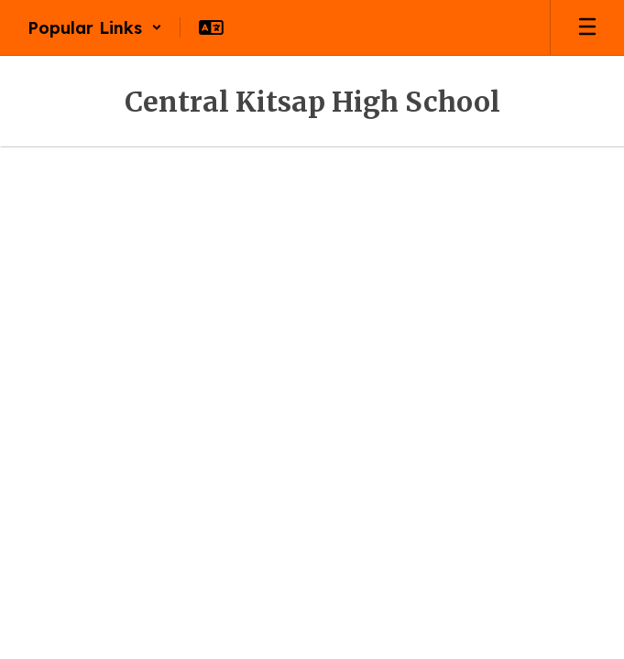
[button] (95, 27)
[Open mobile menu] (587, 27)
